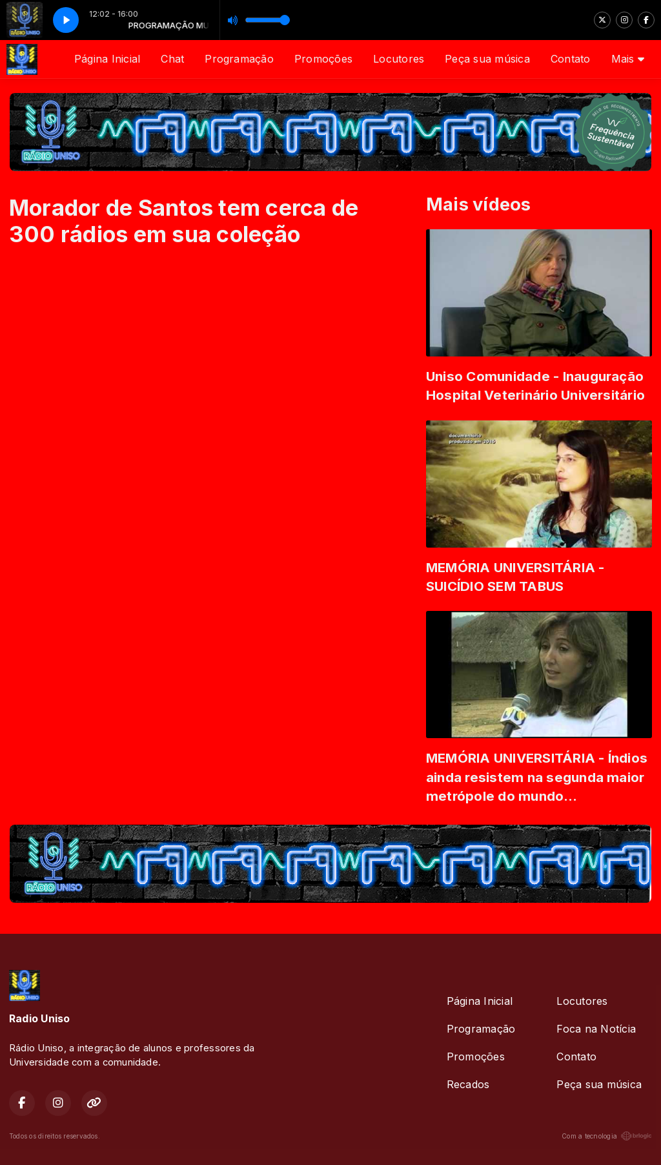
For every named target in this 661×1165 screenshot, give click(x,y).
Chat (172, 58)
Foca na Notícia (596, 1028)
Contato (571, 58)
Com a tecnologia (607, 1135)
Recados (468, 1084)
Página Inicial (107, 58)
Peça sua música (487, 58)
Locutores (398, 58)
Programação (239, 58)
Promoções (323, 58)
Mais (627, 58)
